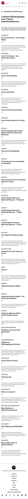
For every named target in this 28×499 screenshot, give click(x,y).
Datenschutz (14, 476)
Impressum (14, 473)
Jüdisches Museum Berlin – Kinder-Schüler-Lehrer (11, 314)
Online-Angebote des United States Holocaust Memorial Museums (12, 133)
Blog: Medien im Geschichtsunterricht (9, 409)
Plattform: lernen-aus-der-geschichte (11, 331)
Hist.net (4, 270)
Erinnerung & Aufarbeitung (17, 6)
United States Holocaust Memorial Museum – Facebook (12, 199)
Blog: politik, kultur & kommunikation (9, 444)
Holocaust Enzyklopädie (10, 151)
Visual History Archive (9, 361)
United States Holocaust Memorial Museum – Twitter (11, 211)
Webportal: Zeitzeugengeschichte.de (10, 343)
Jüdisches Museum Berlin (10, 286)
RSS (14, 483)
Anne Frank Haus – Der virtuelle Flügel (13, 39)
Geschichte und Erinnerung (13, 11)
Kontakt (14, 485)
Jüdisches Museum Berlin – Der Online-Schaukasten (13, 297)
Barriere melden (14, 489)
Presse (14, 487)
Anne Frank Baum (8, 92)
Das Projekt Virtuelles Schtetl (12, 235)
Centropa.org (6, 377)
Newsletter (14, 480)
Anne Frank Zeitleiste (9, 76)
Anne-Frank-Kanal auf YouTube (13, 120)
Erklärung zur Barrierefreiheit (14, 492)
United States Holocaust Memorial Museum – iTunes (11, 224)
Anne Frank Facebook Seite (11, 110)
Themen (2, 6)
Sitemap (14, 478)
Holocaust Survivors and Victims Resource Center (13, 181)
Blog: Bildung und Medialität (11, 426)
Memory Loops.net (8, 392)
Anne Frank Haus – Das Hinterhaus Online (9, 57)
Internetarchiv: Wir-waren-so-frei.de (12, 252)
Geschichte (8, 6)
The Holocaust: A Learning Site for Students (12, 162)
